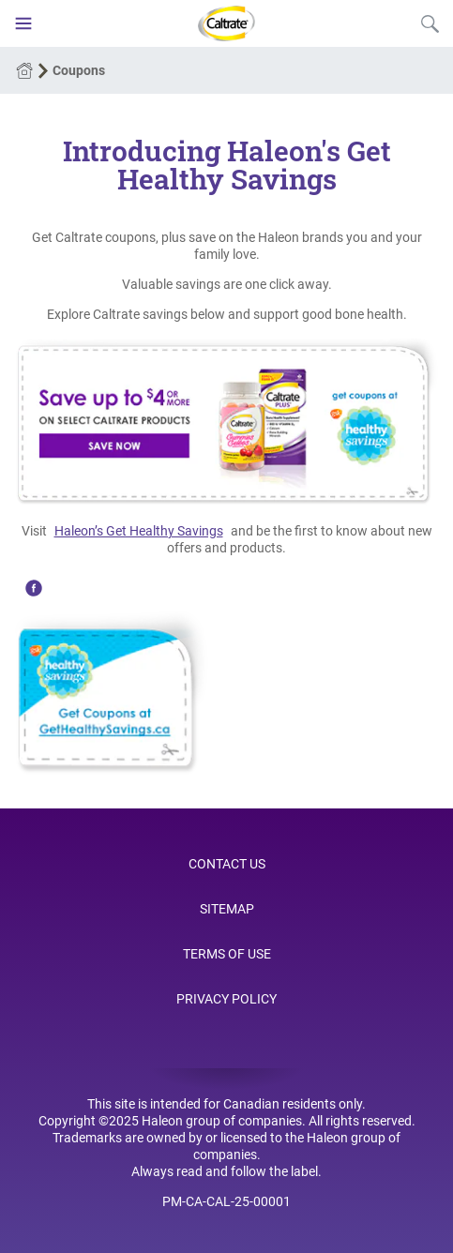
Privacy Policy (226, 998)
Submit (429, 23)
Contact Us (227, 863)
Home (24, 70)
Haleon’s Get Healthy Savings (138, 530)
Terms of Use (227, 953)
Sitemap (227, 908)
